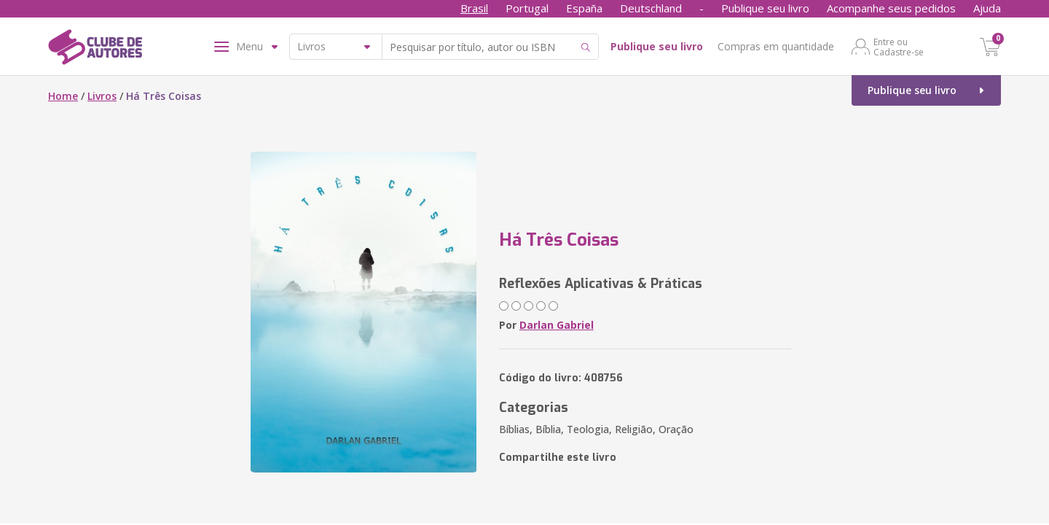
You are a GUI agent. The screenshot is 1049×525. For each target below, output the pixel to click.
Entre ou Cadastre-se (898, 47)
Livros (102, 96)
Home (63, 96)
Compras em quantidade (776, 46)
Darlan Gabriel (556, 325)
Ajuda (987, 8)
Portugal (527, 8)
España (584, 8)
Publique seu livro (765, 8)
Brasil (474, 8)
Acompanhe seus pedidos (891, 8)
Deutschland (651, 8)
